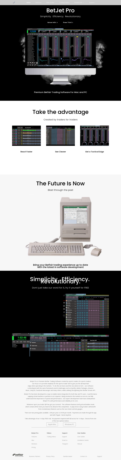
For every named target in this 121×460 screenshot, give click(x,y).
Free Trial (67, 22)
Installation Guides (83, 440)
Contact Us (83, 456)
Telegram (65, 444)
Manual (79, 444)
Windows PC (69, 424)
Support (92, 2)
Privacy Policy (50, 456)
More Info (52, 22)
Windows (34, 444)
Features (38, 2)
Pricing (33, 447)
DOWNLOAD (78, 2)
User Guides (50, 2)
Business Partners (34, 456)
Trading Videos (64, 2)
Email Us (64, 440)
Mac (32, 440)
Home (28, 2)
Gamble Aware (67, 456)
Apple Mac (52, 424)
